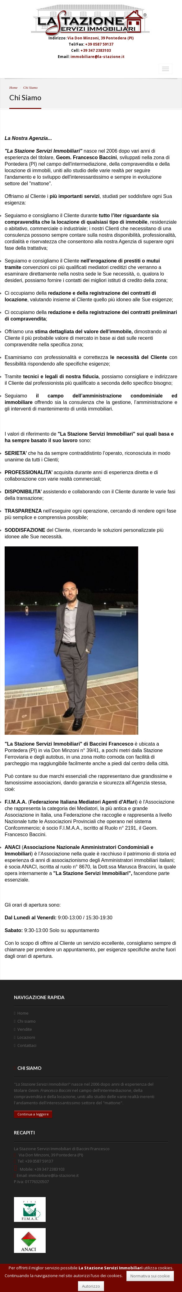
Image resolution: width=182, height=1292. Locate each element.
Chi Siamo (30, 87)
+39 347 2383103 (95, 50)
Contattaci (26, 1045)
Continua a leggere (33, 1114)
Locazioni (26, 1037)
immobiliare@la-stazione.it (98, 56)
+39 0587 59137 (99, 44)
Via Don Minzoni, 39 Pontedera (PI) (100, 37)
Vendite (24, 1029)
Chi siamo (26, 1021)
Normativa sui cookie (150, 1276)
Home (13, 87)
